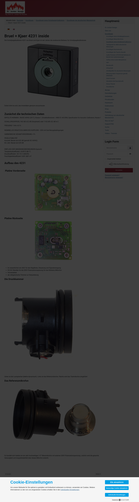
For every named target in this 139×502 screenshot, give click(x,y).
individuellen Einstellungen (70, 490)
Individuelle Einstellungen (116, 495)
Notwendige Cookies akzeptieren (117, 488)
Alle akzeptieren (117, 482)
